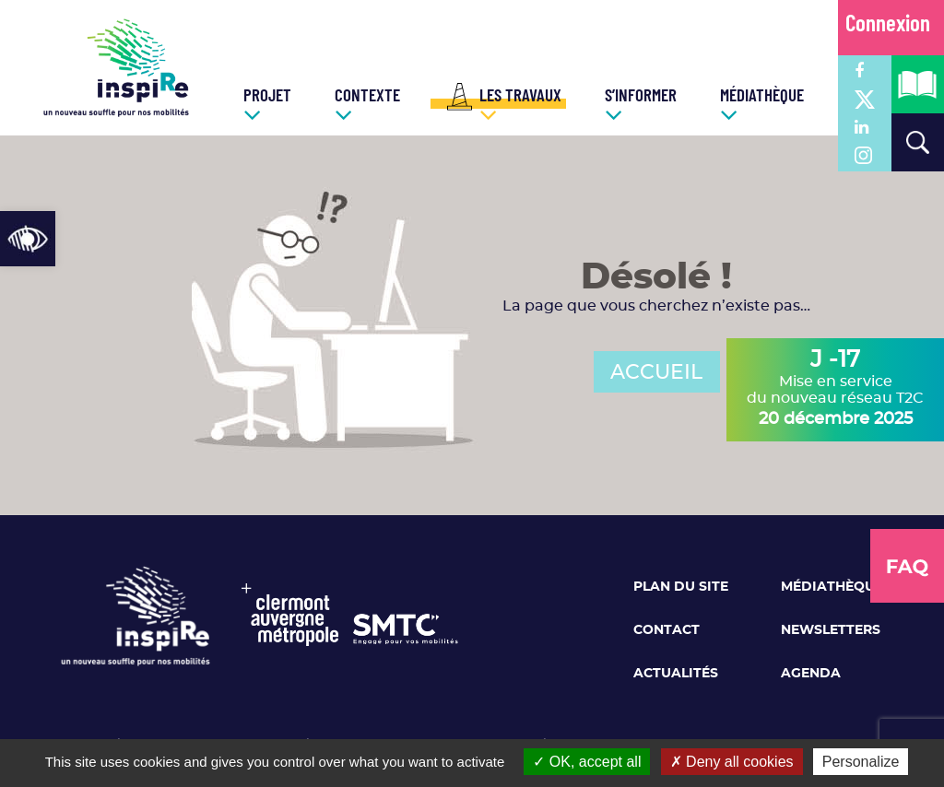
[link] (27, 238)
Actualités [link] (675, 673)
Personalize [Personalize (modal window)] (861, 761)
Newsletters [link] (830, 630)
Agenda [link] (811, 673)
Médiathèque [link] (832, 587)
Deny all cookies (732, 761)
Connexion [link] (887, 25)
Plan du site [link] (680, 587)
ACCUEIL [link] (656, 372)
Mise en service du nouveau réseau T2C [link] (835, 388)
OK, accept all (587, 761)
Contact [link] (666, 630)
